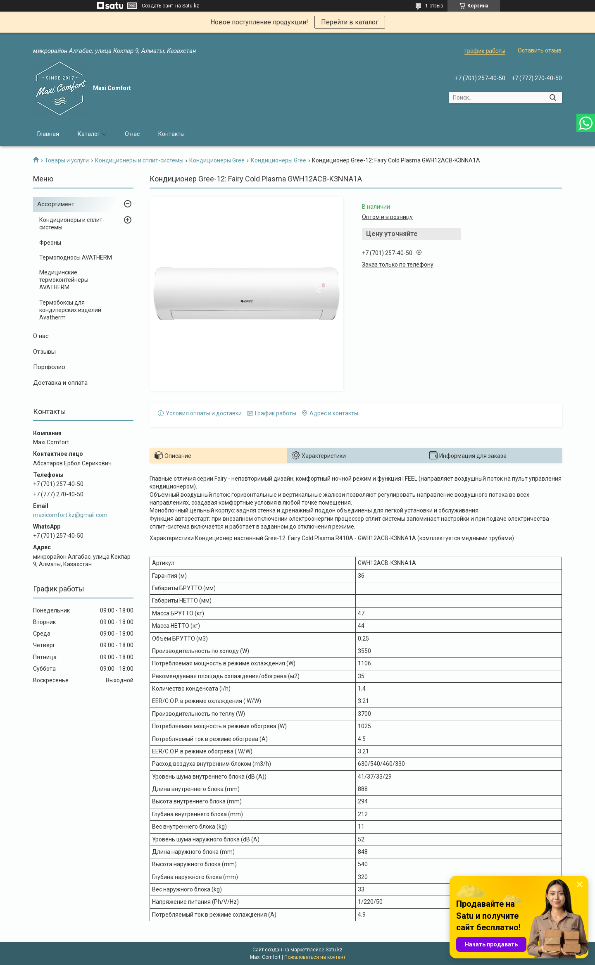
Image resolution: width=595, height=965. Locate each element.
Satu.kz (334, 950)
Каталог (89, 134)
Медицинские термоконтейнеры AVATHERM (63, 280)
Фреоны (50, 242)
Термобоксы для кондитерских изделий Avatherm (70, 310)
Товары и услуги (67, 160)
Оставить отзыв (540, 50)
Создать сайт (157, 6)
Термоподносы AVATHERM (75, 257)
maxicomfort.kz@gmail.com (70, 515)
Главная (48, 134)
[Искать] (552, 97)
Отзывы (44, 351)
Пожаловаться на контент (314, 957)
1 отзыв (434, 6)
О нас (132, 134)
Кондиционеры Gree (217, 160)
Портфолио (49, 367)
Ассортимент (55, 204)
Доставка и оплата (60, 382)
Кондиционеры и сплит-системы (139, 160)
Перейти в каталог (349, 22)
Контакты (171, 134)
